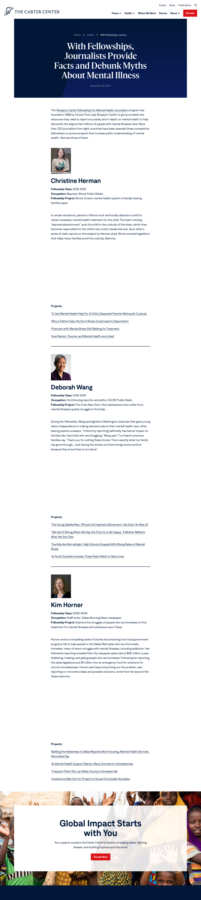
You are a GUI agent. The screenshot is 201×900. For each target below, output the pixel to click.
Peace (115, 13)
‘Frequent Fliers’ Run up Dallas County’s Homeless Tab (84, 771)
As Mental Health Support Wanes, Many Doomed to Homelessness (92, 764)
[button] (195, 5)
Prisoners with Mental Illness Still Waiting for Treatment (85, 329)
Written (90, 35)
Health (128, 13)
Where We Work (147, 13)
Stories (163, 13)
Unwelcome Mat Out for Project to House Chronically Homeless (90, 779)
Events (162, 5)
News (172, 5)
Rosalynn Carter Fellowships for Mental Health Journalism (92, 110)
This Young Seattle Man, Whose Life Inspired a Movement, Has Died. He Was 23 (99, 525)
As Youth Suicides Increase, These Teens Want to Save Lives (87, 556)
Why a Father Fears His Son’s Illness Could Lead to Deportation (90, 321)
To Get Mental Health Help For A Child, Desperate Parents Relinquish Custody (99, 314)
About (173, 13)
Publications (184, 5)
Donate (190, 13)
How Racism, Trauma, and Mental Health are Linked (82, 336)
